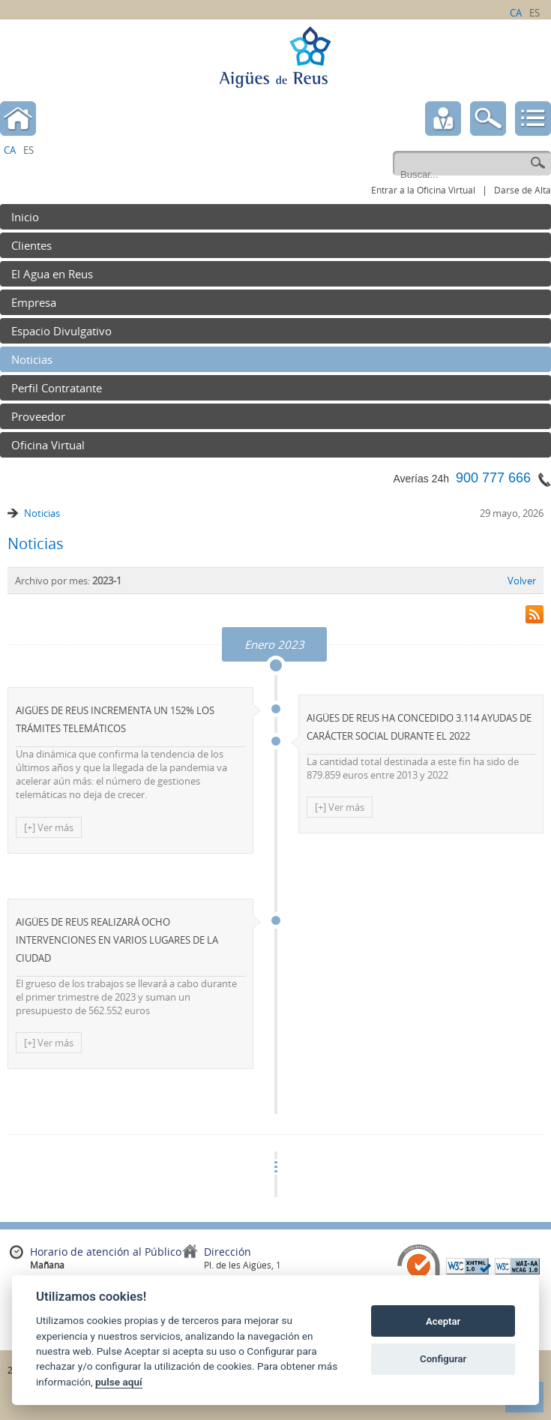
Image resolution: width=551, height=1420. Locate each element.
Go (537, 163)
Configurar (443, 1358)
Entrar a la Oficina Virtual (423, 190)
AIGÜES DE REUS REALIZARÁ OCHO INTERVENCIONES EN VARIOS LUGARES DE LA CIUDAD (117, 940)
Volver (522, 580)
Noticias (42, 513)
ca (516, 13)
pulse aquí (118, 1382)
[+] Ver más (48, 827)
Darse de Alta (522, 190)
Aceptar (443, 1321)
